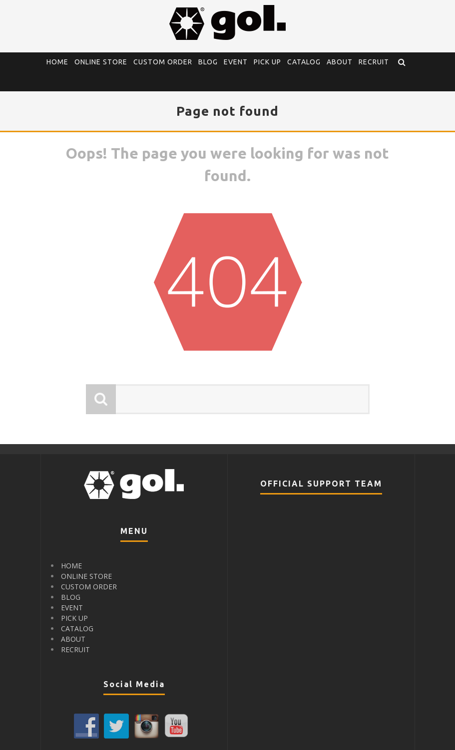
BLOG (208, 62)
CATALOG (304, 62)
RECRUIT (374, 62)
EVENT (236, 62)
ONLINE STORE (100, 62)
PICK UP (267, 62)
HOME (57, 62)
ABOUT (340, 62)
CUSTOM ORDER (162, 62)
